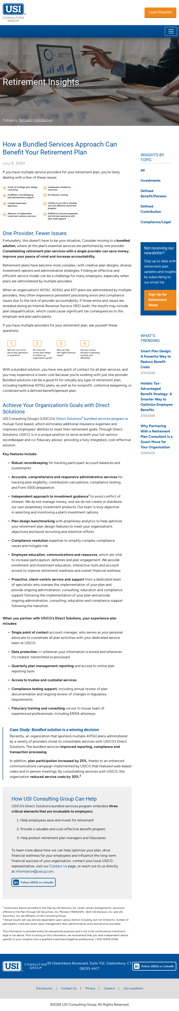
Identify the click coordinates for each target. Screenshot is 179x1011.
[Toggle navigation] (171, 31)
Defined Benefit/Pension (153, 193)
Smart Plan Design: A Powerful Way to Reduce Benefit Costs (156, 359)
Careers (109, 988)
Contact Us (58, 866)
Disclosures (44, 988)
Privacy (90, 988)
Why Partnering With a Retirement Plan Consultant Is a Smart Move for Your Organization (157, 436)
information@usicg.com (34, 871)
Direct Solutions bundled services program (90, 419)
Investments (150, 181)
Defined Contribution (36, 120)
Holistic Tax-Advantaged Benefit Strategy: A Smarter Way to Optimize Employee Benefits (157, 397)
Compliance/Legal (156, 222)
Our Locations (133, 988)
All (143, 170)
